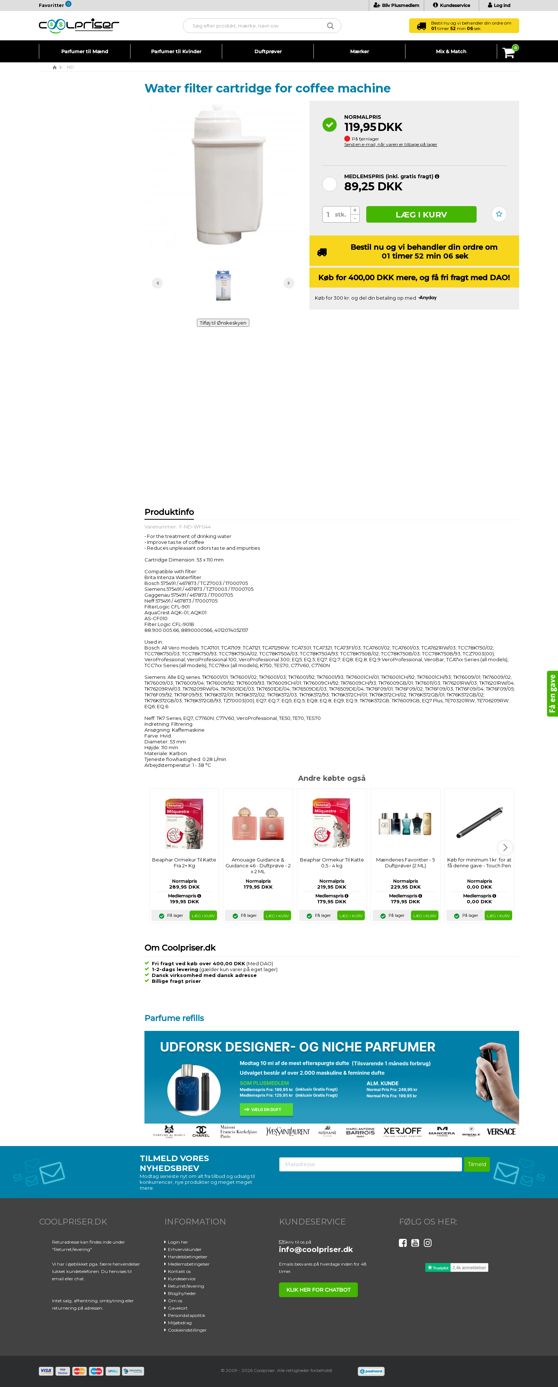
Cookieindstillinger (187, 1330)
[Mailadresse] (370, 1164)
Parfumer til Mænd (84, 51)
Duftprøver (268, 51)
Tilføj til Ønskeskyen (223, 323)
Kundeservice (451, 5)
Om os (175, 1300)
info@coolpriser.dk (316, 1249)
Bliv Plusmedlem (396, 5)
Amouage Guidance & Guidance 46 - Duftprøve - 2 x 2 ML (258, 865)
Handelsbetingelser (188, 1256)
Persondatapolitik (186, 1315)
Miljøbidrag (180, 1322)
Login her (178, 1242)
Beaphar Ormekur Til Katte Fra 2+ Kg (184, 862)
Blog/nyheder (182, 1293)
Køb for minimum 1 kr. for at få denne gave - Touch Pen (479, 862)
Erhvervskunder (185, 1249)
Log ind (499, 5)
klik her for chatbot (316, 1290)
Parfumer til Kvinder (176, 51)
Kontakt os (179, 1271)
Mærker (359, 51)
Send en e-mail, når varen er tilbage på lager (390, 144)
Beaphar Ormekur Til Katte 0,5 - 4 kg (332, 862)
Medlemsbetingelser (189, 1264)
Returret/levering (186, 1286)
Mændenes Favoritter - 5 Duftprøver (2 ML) (405, 862)
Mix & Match (451, 51)
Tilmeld (477, 1164)
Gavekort (178, 1308)
